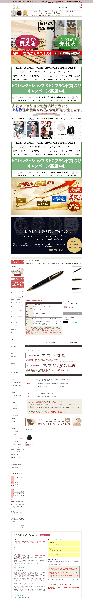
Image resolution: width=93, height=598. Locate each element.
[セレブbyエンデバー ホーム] (15, 6)
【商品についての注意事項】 (33, 543)
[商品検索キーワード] (73, 7)
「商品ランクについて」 (50, 299)
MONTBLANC (38, 260)
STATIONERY (31, 260)
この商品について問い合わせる (72, 313)
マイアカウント (69, 4)
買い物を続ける (67, 319)
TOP (26, 260)
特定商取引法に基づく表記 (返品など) (70, 307)
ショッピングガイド (27, 563)
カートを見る (78, 4)
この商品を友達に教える (69, 317)
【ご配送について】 (27, 584)
